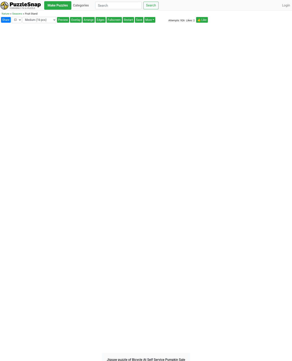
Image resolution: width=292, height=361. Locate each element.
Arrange (89, 19)
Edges (100, 19)
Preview (63, 19)
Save (139, 19)
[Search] (118, 5)
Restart (128, 19)
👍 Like (201, 19)
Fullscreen (114, 19)
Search (151, 5)
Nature (5, 13)
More (148, 19)
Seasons (17, 13)
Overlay (76, 19)
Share (6, 19)
